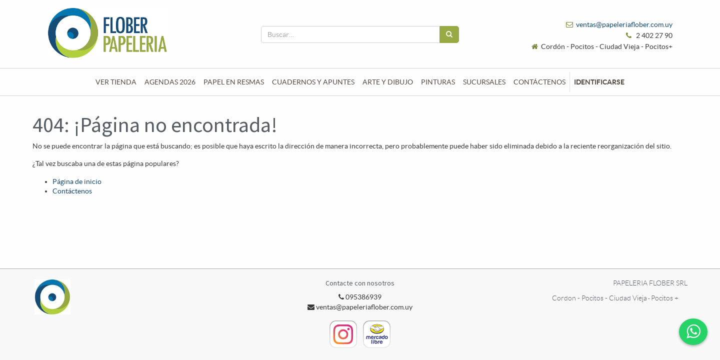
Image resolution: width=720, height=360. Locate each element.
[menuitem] (116, 82)
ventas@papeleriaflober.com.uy (624, 24)
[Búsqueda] (449, 34)
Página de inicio (77, 182)
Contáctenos (72, 191)
